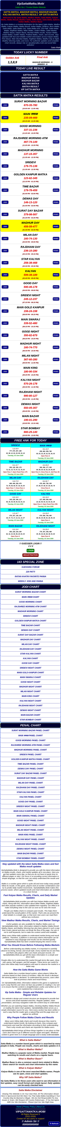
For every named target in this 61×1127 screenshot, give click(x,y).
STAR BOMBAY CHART (30, 720)
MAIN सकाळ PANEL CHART (30, 736)
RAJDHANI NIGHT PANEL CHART (30, 844)
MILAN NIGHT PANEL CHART (30, 830)
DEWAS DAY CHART (30, 630)
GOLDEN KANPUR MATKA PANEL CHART (30, 759)
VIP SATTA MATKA (30, 89)
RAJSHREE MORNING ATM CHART (30, 607)
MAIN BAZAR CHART (30, 715)
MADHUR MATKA (31, 78)
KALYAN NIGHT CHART (30, 701)
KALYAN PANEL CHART (30, 797)
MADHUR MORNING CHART (30, 611)
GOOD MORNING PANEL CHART (30, 740)
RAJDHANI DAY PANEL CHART (30, 788)
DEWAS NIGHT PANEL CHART (30, 849)
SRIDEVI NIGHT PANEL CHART (30, 806)
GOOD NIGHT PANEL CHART (30, 821)
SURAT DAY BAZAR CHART (30, 635)
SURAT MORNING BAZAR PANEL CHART (30, 730)
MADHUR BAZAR (30, 81)
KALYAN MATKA (30, 83)
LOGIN (30, 550)
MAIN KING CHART (30, 696)
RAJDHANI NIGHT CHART (30, 706)
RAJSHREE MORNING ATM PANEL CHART (30, 745)
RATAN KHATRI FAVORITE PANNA (30, 576)
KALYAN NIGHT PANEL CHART (30, 839)
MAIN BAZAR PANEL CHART (30, 854)
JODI (5, 105)
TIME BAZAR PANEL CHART (30, 764)
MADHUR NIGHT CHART (30, 687)
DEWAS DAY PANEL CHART (30, 769)
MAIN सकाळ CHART (30, 597)
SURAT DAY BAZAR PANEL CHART (30, 773)
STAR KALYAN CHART (30, 654)
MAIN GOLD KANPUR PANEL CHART (30, 811)
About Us (41, 1107)
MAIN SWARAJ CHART (30, 677)
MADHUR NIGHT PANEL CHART (30, 825)
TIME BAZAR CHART (30, 625)
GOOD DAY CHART (30, 663)
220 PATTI (30, 572)
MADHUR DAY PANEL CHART (30, 778)
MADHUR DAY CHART (30, 640)
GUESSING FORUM (30, 567)
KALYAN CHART (30, 658)
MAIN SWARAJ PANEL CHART (30, 816)
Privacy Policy (29, 1107)
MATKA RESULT (30, 86)
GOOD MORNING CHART (30, 602)
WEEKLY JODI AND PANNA (30, 581)
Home (19, 1107)
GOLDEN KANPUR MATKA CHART (30, 621)
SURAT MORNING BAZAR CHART (30, 592)
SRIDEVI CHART (30, 616)
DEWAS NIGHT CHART (30, 710)
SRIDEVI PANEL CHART (30, 755)
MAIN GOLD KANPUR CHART (30, 673)
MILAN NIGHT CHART (30, 691)
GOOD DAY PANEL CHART (30, 802)
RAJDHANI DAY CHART (30, 649)
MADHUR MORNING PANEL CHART (30, 750)
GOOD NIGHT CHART (30, 682)
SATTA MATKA (30, 75)
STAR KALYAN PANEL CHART (30, 792)
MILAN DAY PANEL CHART (30, 783)
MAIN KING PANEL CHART (30, 835)
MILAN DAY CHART (30, 644)
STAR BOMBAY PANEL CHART (30, 858)
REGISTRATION (30, 555)
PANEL (56, 105)
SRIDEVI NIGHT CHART (30, 668)
